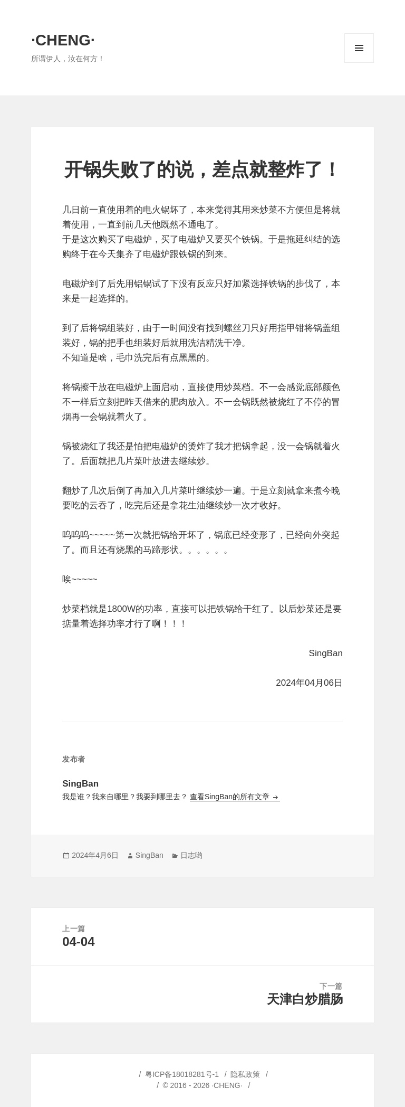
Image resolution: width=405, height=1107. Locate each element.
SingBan (149, 855)
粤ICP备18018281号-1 (182, 1074)
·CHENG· (63, 40)
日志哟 (191, 855)
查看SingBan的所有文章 (231, 796)
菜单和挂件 (359, 62)
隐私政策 (245, 1074)
